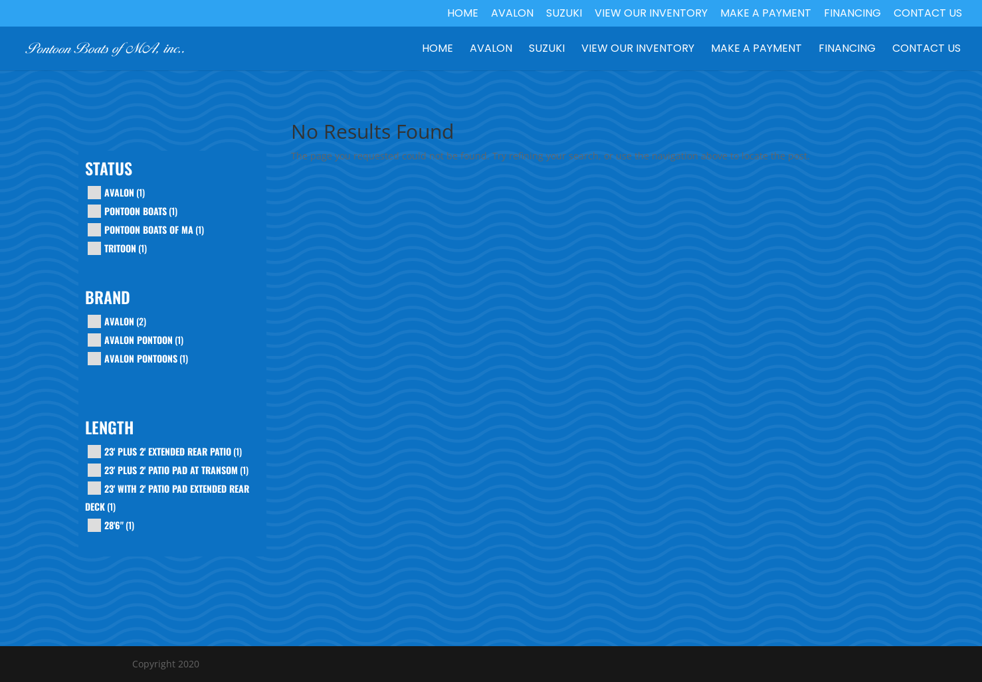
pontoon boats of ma (148, 229)
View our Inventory (651, 14)
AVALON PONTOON (138, 340)
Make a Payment (765, 14)
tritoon (120, 248)
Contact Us (928, 14)
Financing (852, 14)
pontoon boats (135, 211)
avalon (119, 192)
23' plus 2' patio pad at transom (171, 470)
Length (109, 429)
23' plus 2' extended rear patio (167, 451)
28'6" (114, 525)
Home (462, 14)
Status (108, 170)
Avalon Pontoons (140, 358)
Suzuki (564, 14)
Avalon (512, 14)
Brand (107, 299)
